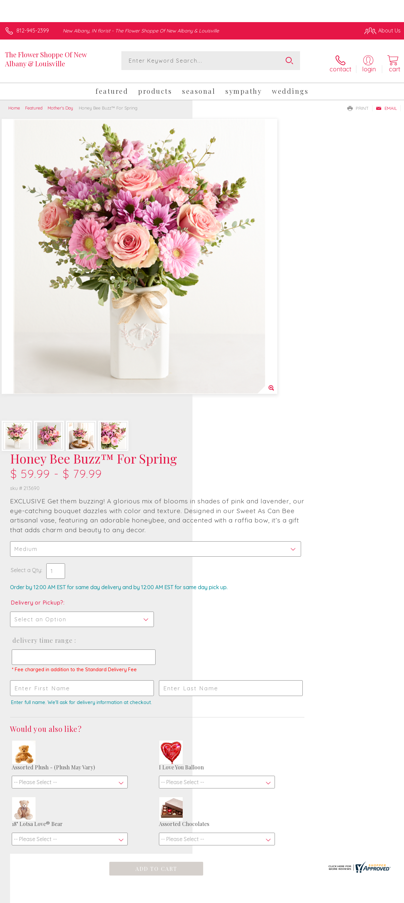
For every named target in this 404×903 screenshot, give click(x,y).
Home (14, 103)
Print (358, 103)
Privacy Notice (287, 896)
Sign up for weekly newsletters (202, 732)
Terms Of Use (247, 896)
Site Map (376, 896)
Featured (34, 103)
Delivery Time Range (234, 329)
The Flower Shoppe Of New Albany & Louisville (45, 59)
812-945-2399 (32, 30)
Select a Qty (218, 251)
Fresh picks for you (202, 694)
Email (386, 103)
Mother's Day (60, 103)
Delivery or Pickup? (229, 290)
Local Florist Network (334, 896)
